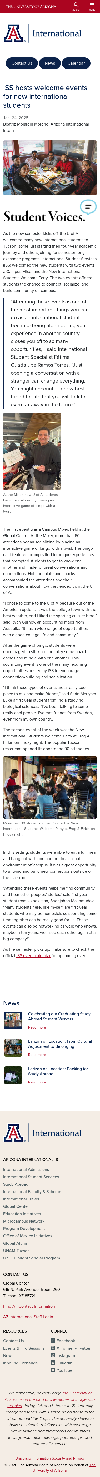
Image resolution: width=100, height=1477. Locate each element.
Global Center (16, 1206)
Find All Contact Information (29, 1306)
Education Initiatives (22, 1214)
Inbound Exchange (20, 1363)
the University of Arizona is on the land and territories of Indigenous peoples (50, 1399)
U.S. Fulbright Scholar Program (31, 1258)
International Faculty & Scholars (32, 1191)
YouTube (64, 1370)
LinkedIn (64, 1363)
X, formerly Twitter (74, 1348)
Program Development (24, 1228)
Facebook (66, 1341)
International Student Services (31, 1177)
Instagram (66, 1355)
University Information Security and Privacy (50, 1458)
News (50, 63)
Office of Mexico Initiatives (27, 1236)
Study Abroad (15, 1184)
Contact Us (22, 63)
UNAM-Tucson (16, 1250)
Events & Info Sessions (23, 1348)
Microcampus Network (23, 1221)
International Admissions (26, 1169)
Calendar (76, 63)
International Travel (21, 1199)
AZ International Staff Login (28, 1317)
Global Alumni (16, 1243)
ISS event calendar (33, 955)
